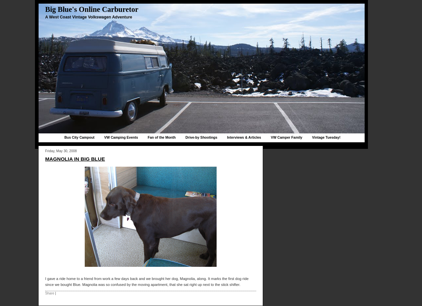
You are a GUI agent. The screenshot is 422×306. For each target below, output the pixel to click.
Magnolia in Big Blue (75, 159)
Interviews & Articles (244, 137)
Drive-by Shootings (201, 137)
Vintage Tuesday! (326, 137)
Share (49, 293)
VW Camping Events (121, 137)
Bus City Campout (79, 137)
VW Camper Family (286, 137)
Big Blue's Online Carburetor (91, 9)
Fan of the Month (162, 137)
